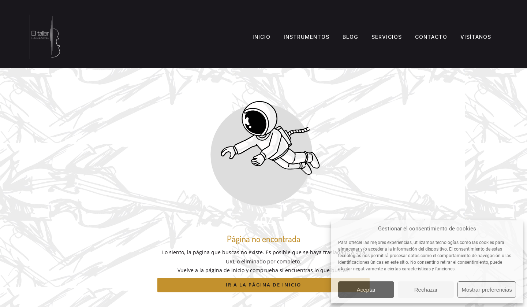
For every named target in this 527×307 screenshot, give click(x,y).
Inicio (261, 37)
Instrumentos (306, 37)
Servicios (386, 37)
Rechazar (426, 289)
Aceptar (366, 289)
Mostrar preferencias (486, 289)
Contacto (431, 37)
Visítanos (475, 37)
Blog (350, 37)
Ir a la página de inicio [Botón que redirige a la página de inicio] (263, 284)
